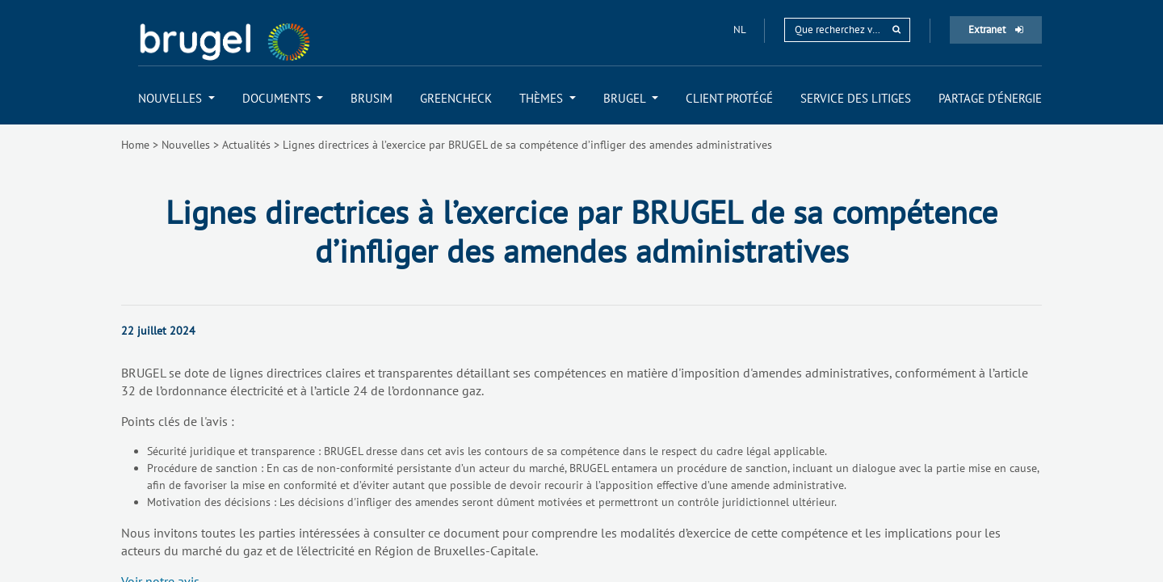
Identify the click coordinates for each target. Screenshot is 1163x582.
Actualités (246, 144)
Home (135, 144)
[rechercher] (896, 29)
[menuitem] (176, 98)
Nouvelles (186, 144)
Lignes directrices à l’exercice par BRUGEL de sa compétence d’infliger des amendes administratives (527, 144)
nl (740, 29)
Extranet (995, 29)
